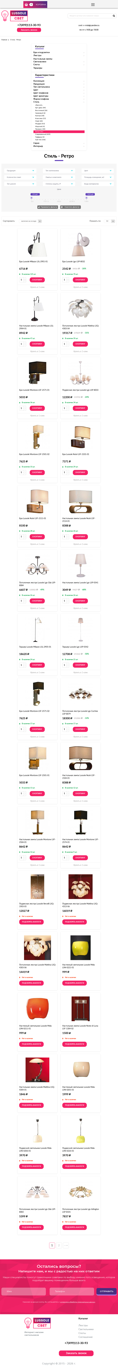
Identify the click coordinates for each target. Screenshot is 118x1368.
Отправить (106, 1291)
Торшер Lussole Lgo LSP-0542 (75, 647)
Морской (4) (40, 126)
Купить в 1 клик (37, 287)
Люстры (83, 1325)
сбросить (38, 105)
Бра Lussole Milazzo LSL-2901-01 (33, 262)
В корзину (37, 280)
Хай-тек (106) (40, 139)
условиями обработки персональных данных (77, 1302)
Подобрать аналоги (31, 922)
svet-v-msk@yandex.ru (88, 25)
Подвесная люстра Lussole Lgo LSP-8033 (80, 390)
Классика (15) (40, 118)
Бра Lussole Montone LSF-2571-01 (34, 390)
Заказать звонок (29, 30)
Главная (4, 40)
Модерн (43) (40, 123)
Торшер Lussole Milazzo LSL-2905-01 (35, 647)
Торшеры (37, 68)
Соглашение (85, 1337)
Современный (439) (42, 134)
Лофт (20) (39, 121)
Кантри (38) (39, 115)
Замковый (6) (40, 113)
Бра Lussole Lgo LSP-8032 (73, 262)
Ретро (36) (39, 131)
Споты (82, 1333)
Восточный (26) (41, 110)
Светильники (86, 1329)
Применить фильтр (49, 207)
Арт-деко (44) (40, 107)
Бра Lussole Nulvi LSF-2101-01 (75, 454)
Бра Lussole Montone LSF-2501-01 (34, 775)
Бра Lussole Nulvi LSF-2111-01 (32, 518)
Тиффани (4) (39, 137)
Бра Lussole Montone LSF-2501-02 (34, 454)
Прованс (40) (40, 129)
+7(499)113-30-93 (29, 25)
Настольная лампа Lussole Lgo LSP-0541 (80, 583)
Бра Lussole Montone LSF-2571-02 (34, 711)
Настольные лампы (42, 59)
